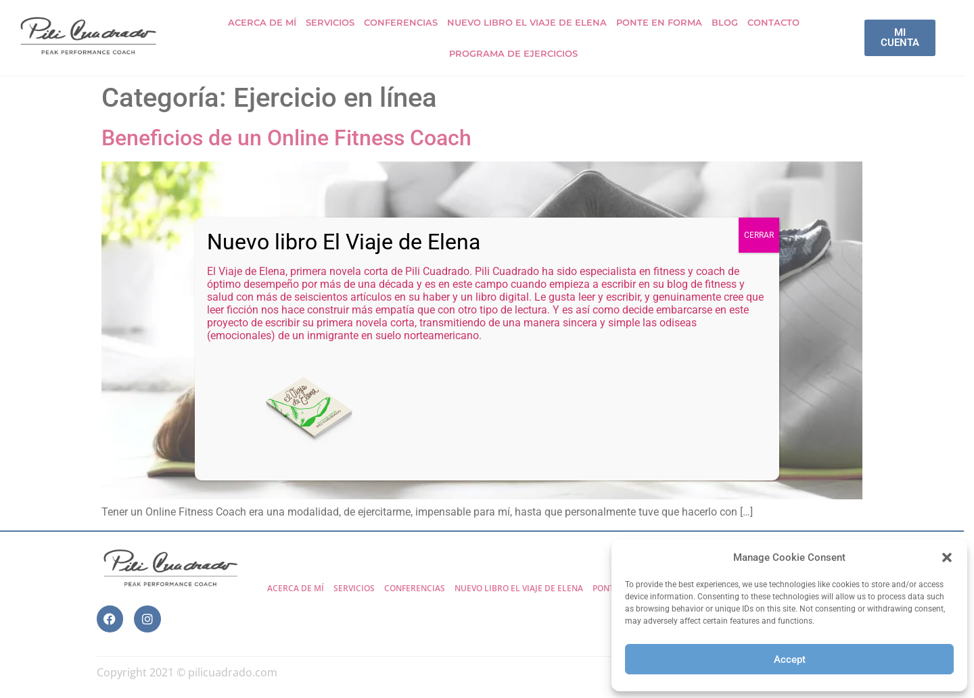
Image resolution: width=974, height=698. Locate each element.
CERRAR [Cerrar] (759, 235)
